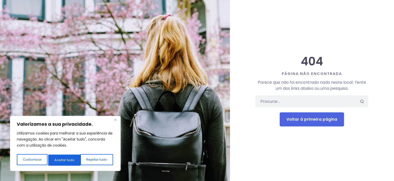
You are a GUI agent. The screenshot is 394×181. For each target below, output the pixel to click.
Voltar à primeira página (311, 119)
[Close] (115, 122)
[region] (65, 144)
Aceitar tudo (98, 160)
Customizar (32, 160)
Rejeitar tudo (65, 160)
